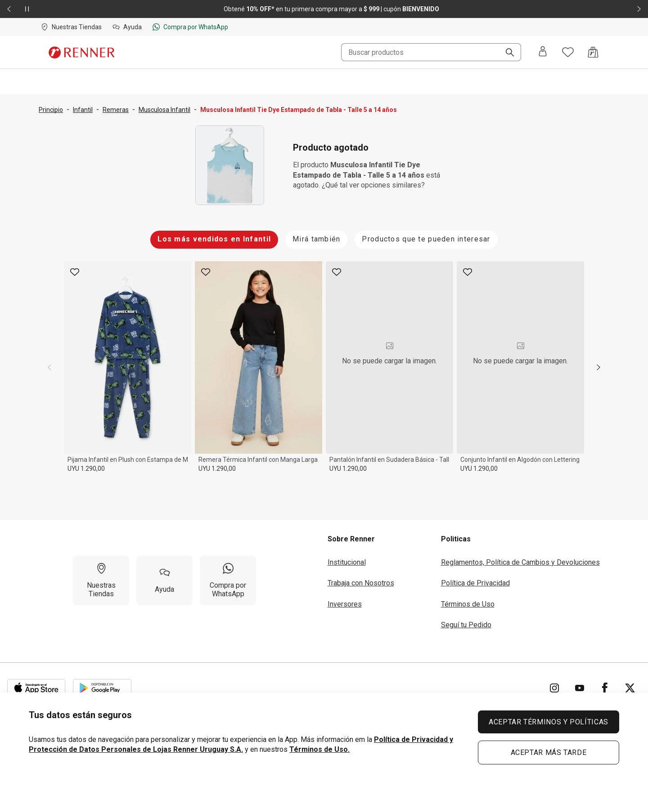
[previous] (49, 367)
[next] (598, 367)
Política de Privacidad (475, 583)
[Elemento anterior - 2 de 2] (9, 9)
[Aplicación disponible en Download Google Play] (102, 688)
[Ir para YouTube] (579, 688)
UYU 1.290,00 (86, 468)
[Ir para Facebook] (605, 688)
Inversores (345, 604)
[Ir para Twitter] (630, 688)
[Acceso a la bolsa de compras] (593, 52)
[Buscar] (506, 53)
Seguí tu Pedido (466, 625)
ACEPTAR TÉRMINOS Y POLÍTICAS (548, 722)
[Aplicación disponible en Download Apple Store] (36, 688)
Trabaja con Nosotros (361, 583)
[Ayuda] (164, 580)
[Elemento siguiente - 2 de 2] (639, 9)
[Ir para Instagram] (554, 688)
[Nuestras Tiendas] (101, 580)
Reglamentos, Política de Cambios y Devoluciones (520, 562)
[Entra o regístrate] (542, 52)
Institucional (347, 562)
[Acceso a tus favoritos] (568, 52)
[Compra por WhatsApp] (228, 580)
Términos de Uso (468, 604)
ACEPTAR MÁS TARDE (549, 752)
